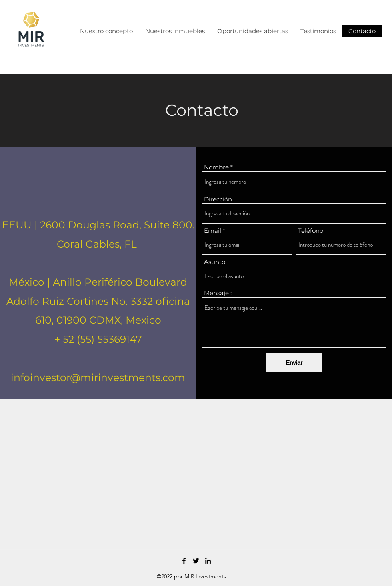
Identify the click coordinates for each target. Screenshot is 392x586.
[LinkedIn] (208, 561)
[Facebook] (184, 561)
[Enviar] (294, 362)
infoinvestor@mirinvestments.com (98, 377)
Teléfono (310, 231)
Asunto (214, 262)
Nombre (216, 167)
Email (212, 231)
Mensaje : (218, 293)
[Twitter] (196, 561)
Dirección (218, 199)
